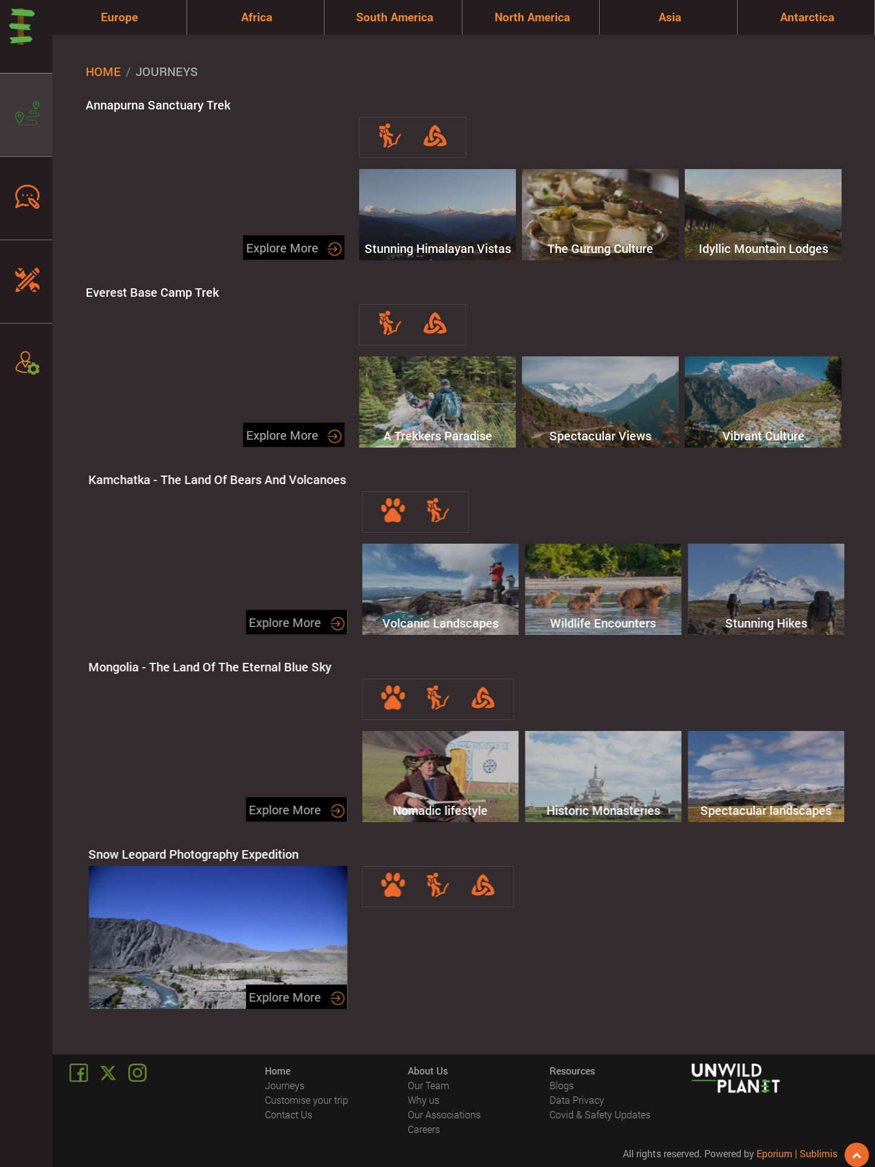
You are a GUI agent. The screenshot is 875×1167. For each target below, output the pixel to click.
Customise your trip (307, 1099)
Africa (256, 16)
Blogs (561, 1085)
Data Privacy (576, 1099)
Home (103, 71)
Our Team (428, 1085)
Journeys (285, 1085)
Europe (119, 16)
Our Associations (444, 1114)
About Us (428, 1070)
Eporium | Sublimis (797, 1153)
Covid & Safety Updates (599, 1114)
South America (394, 16)
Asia (670, 16)
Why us (423, 1099)
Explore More (293, 247)
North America (532, 16)
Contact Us (289, 1114)
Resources (572, 1070)
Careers (424, 1129)
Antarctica (807, 16)
